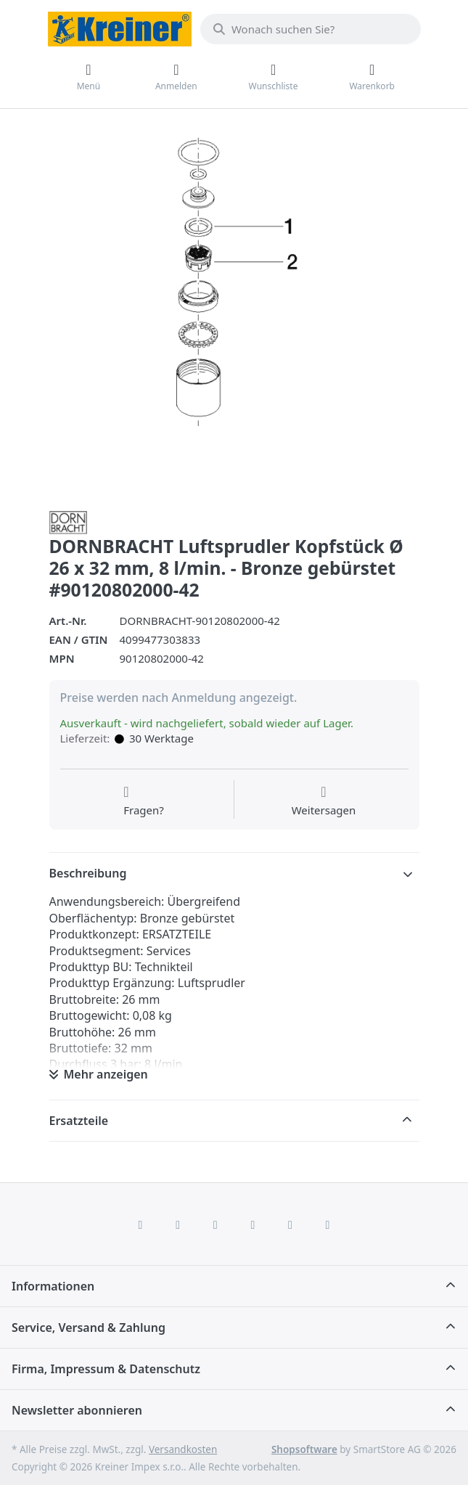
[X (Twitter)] (178, 1224)
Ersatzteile (79, 1121)
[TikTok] (253, 1224)
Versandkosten (183, 1449)
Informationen (53, 1286)
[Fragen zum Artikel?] (143, 801)
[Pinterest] (328, 1224)
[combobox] (310, 29)
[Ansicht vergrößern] (234, 311)
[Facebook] (141, 1224)
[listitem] (234, 311)
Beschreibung (88, 873)
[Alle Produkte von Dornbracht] (68, 521)
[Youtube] (290, 1224)
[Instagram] (215, 1224)
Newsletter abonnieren (77, 1410)
